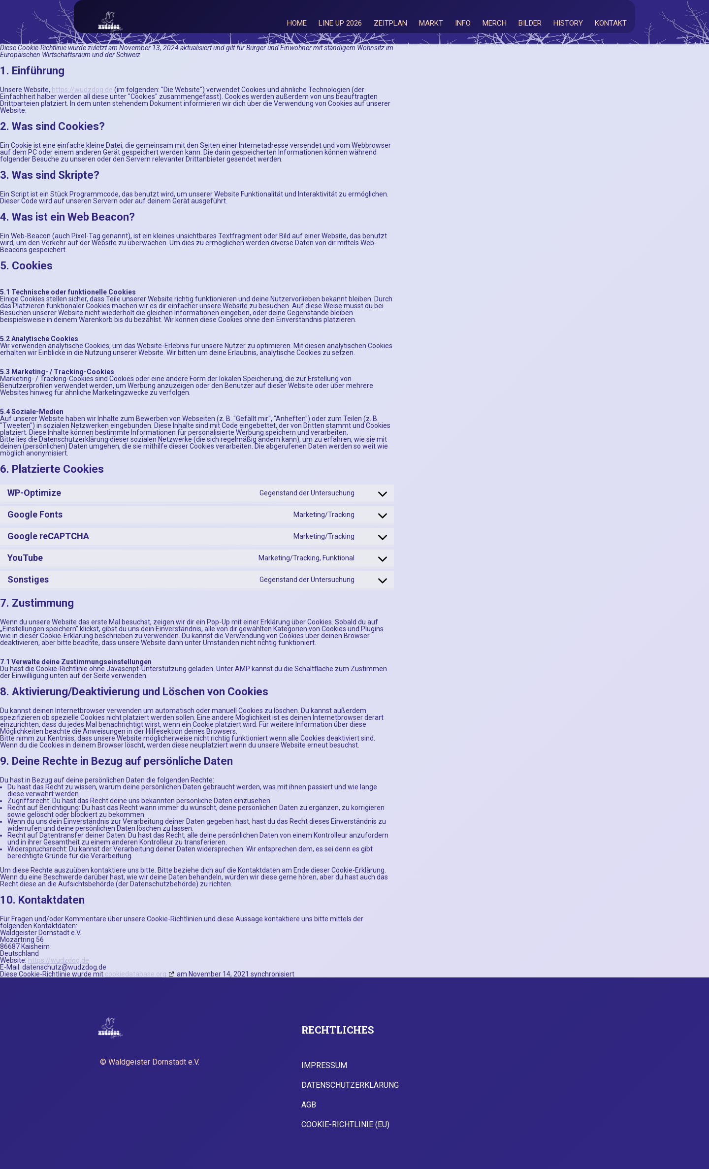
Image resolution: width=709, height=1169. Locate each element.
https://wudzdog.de (82, 90)
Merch (495, 23)
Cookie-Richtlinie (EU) (345, 1125)
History (568, 23)
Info (463, 23)
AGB (308, 1105)
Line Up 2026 (340, 23)
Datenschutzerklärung (350, 1085)
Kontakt (611, 23)
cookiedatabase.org (135, 974)
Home (297, 23)
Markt (431, 23)
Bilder (530, 23)
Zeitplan (390, 23)
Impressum (324, 1066)
